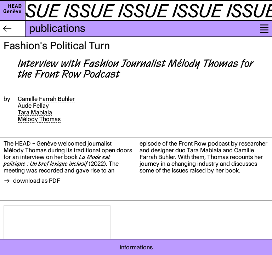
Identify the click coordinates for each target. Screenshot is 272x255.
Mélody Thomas (39, 119)
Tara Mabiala (35, 112)
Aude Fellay (33, 105)
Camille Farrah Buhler (46, 98)
